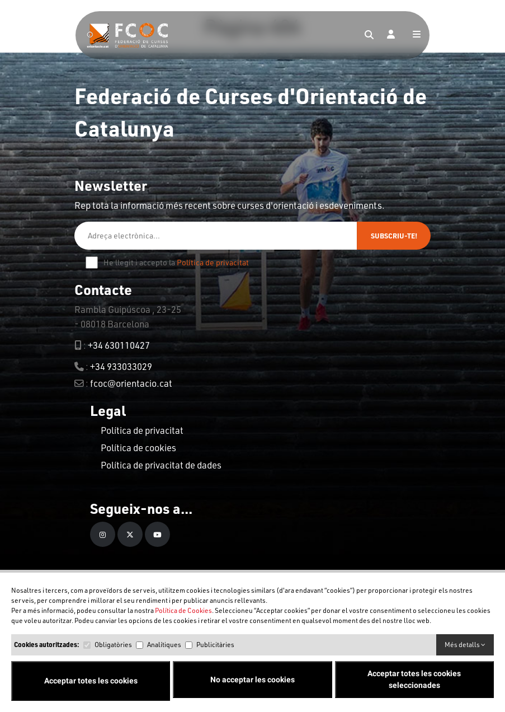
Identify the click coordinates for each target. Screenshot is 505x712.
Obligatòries (113, 644)
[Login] (391, 35)
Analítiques (164, 644)
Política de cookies (138, 447)
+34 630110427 (119, 345)
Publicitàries (215, 644)
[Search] (369, 35)
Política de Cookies (183, 610)
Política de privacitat (213, 262)
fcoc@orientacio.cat (131, 383)
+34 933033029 (121, 366)
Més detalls (465, 644)
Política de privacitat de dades (161, 465)
